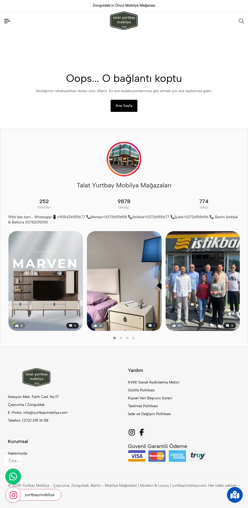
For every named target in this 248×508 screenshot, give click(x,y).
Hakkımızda (17, 453)
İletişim (14, 461)
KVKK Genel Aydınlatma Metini (153, 382)
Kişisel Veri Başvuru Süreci (150, 398)
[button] (114, 338)
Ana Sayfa (124, 105)
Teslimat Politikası (143, 406)
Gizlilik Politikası (141, 390)
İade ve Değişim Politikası (149, 414)
